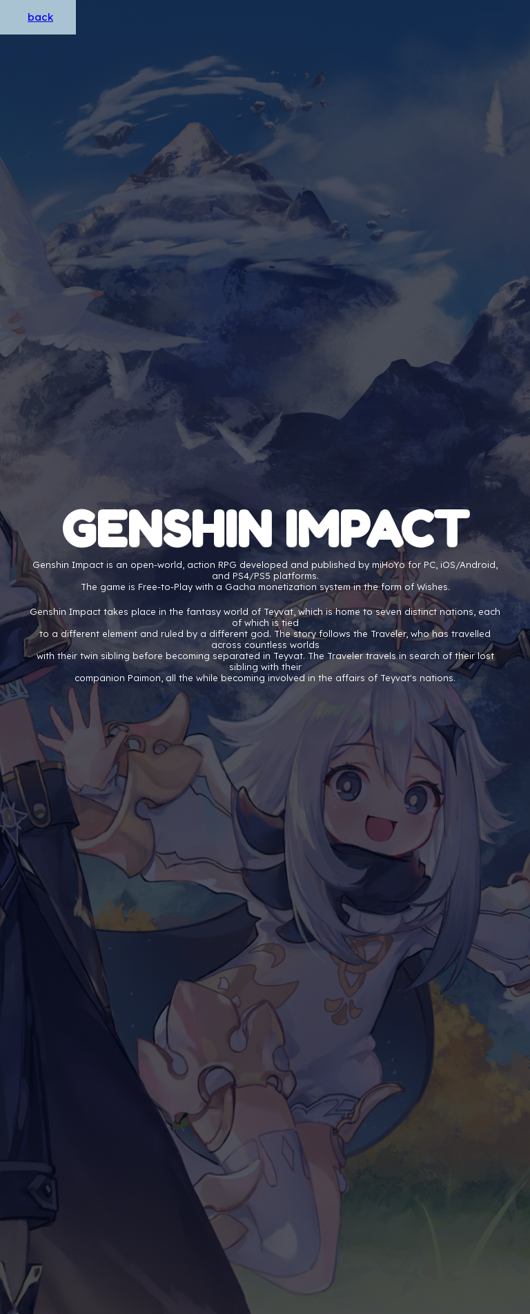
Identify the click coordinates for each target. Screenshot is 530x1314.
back (40, 16)
